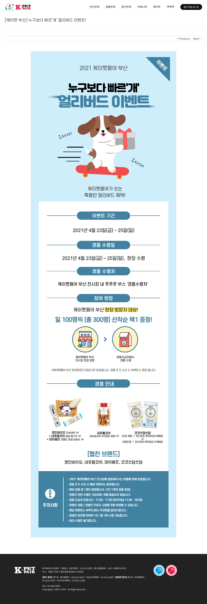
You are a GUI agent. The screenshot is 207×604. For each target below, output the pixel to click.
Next (196, 38)
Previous (184, 38)
